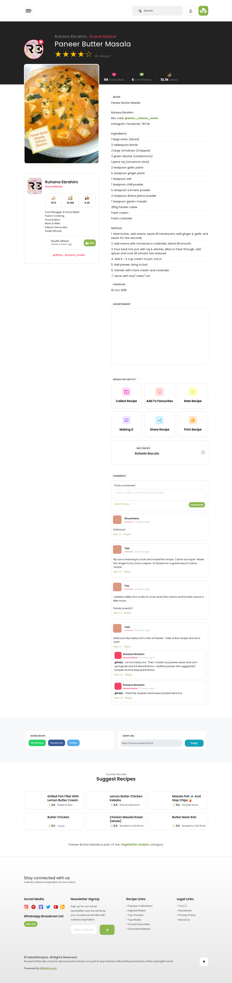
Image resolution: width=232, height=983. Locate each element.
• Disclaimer (184, 910)
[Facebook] (56, 743)
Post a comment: (125, 485)
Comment (196, 505)
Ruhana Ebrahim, (86, 36)
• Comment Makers (138, 929)
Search (146, 10)
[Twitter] (73, 743)
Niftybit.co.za (48, 968)
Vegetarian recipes (135, 844)
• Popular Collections (139, 906)
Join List (31, 924)
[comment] (159, 495)
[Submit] (107, 930)
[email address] (84, 929)
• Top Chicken (135, 915)
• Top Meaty (133, 920)
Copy (194, 743)
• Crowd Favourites (138, 924)
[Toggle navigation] (29, 11)
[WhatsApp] (37, 743)
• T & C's (182, 906)
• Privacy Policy (186, 915)
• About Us (183, 920)
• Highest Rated (136, 910)
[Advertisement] (159, 336)
